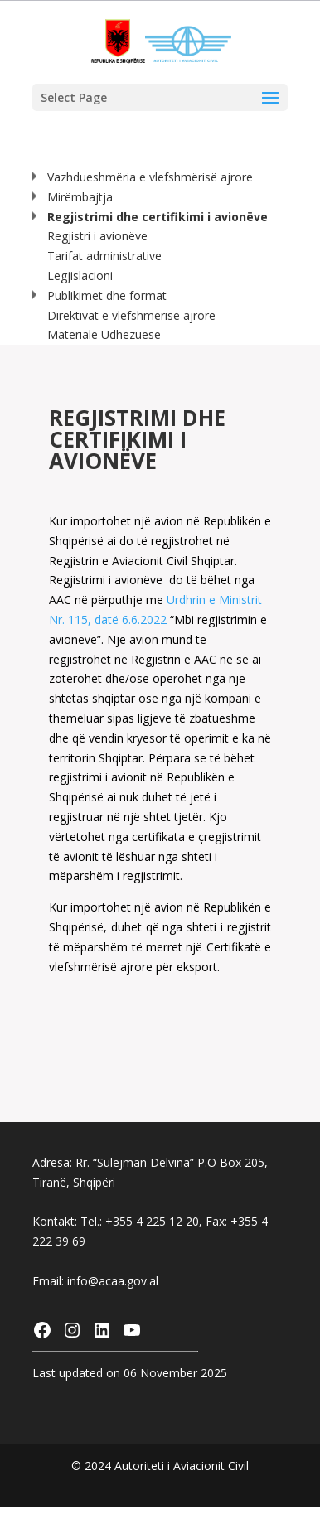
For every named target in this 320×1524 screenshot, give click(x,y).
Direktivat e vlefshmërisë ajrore (131, 315)
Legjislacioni (80, 275)
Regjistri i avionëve (97, 236)
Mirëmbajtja (72, 197)
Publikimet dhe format (99, 295)
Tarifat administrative (104, 256)
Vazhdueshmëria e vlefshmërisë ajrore (142, 177)
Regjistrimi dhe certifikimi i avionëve (149, 217)
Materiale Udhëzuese (104, 334)
